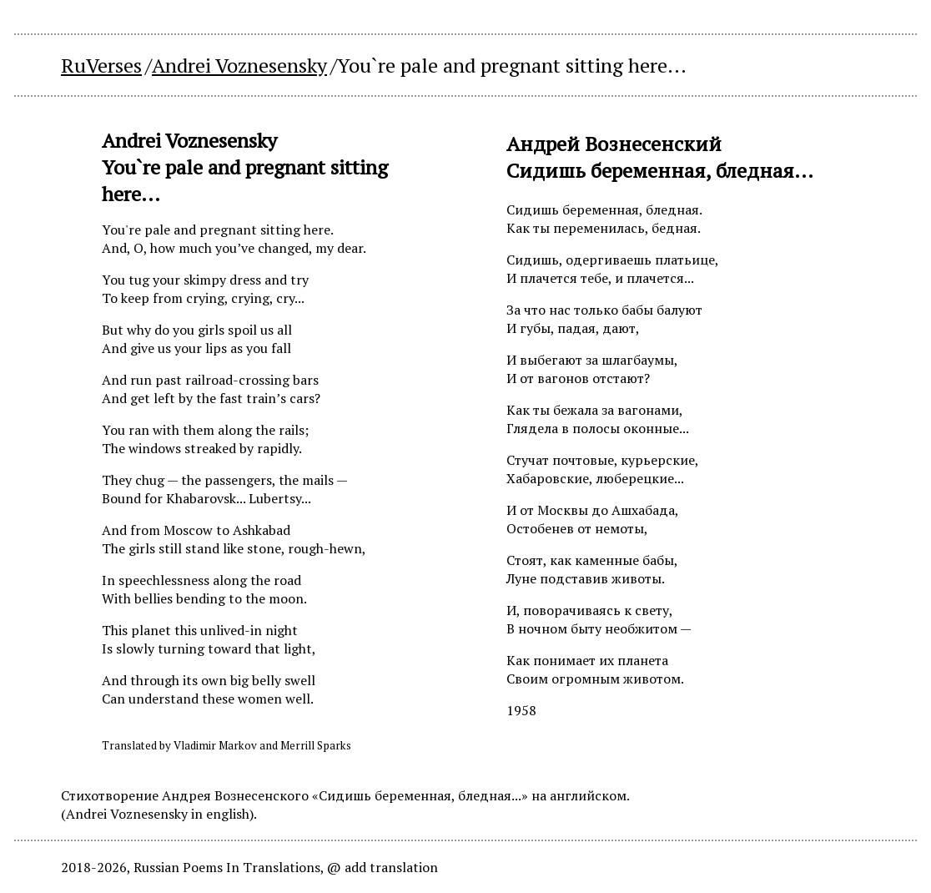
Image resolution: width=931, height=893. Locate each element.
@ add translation (382, 867)
